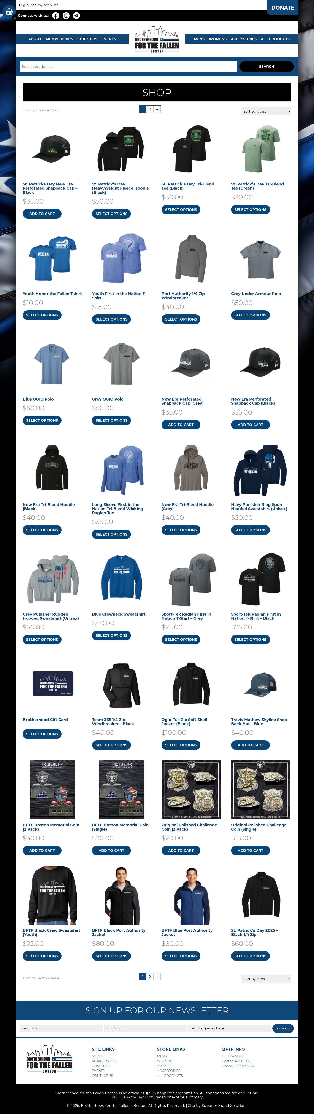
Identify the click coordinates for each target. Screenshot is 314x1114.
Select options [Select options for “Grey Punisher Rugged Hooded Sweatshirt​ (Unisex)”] (42, 639)
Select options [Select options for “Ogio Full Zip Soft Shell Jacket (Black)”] (181, 745)
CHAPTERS (87, 39)
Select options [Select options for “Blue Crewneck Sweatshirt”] (111, 635)
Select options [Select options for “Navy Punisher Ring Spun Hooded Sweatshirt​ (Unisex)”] (250, 530)
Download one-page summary (175, 1097)
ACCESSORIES (168, 1070)
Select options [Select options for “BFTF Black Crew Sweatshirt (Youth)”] (42, 956)
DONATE (282, 7)
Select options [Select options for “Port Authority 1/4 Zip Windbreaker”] (181, 319)
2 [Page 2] (150, 109)
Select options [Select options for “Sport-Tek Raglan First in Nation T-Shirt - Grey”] (181, 639)
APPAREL (165, 1066)
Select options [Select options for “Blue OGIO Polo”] (42, 420)
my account (47, 5)
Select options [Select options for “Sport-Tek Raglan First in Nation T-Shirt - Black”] (250, 639)
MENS (199, 39)
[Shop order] (266, 111)
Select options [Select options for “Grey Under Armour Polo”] (250, 315)
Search (266, 66)
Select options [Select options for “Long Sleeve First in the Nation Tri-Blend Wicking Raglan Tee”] (111, 534)
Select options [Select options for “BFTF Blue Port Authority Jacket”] (181, 956)
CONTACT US (102, 1075)
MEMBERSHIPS (59, 39)
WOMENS (218, 39)
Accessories (244, 39)
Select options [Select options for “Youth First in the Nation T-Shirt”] (111, 319)
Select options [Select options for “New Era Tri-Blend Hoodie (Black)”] (42, 530)
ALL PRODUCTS (275, 39)
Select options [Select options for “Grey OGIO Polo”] (111, 420)
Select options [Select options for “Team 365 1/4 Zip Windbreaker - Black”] (111, 745)
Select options (42, 734)
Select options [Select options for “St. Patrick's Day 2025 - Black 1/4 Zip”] (250, 956)
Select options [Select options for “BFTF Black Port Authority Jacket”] (111, 956)
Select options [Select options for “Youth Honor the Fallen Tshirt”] (42, 315)
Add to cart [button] (42, 213)
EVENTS (108, 39)
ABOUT (34, 39)
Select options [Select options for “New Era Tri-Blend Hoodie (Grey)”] (181, 530)
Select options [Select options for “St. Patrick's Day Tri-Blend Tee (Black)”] (181, 209)
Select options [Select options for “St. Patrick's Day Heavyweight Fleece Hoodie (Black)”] (111, 213)
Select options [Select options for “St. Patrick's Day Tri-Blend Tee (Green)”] (250, 209)
